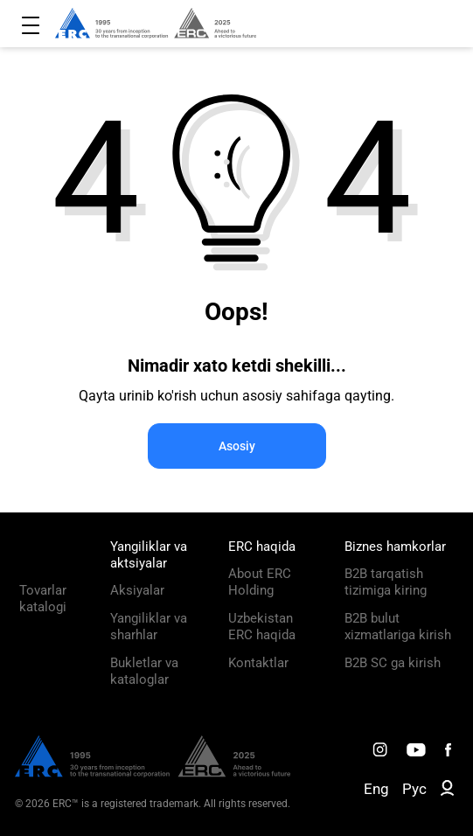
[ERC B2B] (447, 791)
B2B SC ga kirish (392, 663)
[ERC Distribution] (152, 773)
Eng (376, 789)
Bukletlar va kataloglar (144, 671)
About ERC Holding (259, 582)
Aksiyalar (137, 590)
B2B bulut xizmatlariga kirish (397, 626)
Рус (414, 789)
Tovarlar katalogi (42, 598)
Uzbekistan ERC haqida (262, 626)
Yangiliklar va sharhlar (148, 626)
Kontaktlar (258, 663)
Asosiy (237, 446)
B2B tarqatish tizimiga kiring (385, 582)
